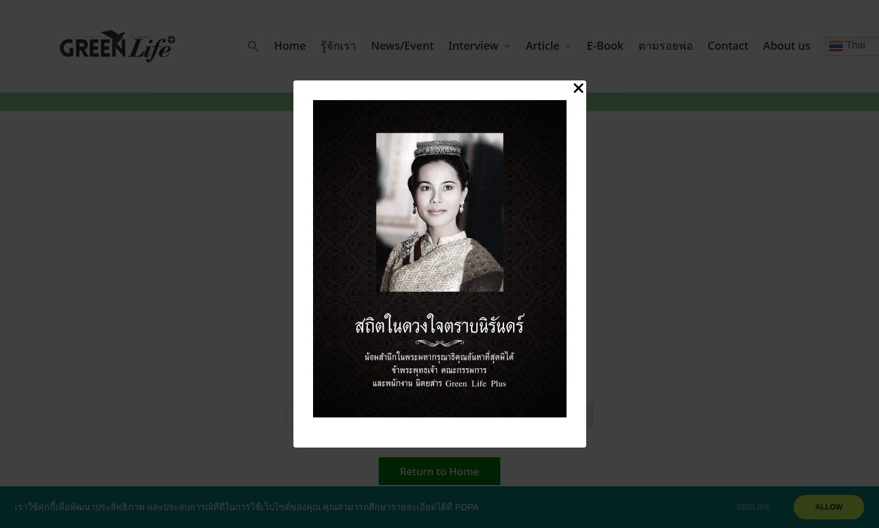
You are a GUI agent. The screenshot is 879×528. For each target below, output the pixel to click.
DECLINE (753, 507)
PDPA (467, 507)
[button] (253, 46)
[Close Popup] (578, 89)
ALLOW (829, 507)
